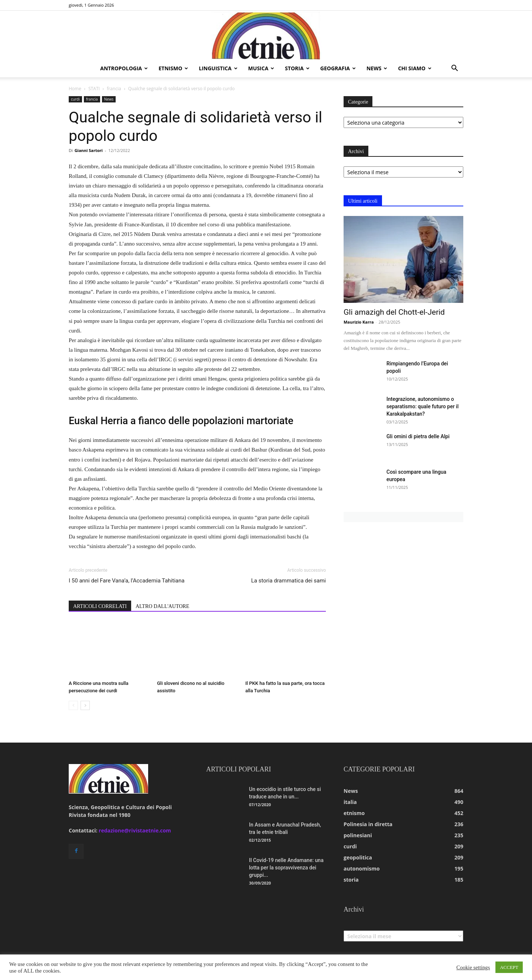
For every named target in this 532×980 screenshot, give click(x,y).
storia (297, 68)
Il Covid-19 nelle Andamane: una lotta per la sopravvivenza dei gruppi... (286, 867)
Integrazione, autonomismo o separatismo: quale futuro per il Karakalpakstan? (422, 406)
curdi (75, 99)
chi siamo (414, 68)
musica (261, 68)
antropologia (124, 68)
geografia (338, 68)
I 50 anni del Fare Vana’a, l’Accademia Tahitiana (126, 580)
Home (75, 88)
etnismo (173, 68)
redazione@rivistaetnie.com (135, 830)
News (109, 99)
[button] (454, 68)
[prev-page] (73, 705)
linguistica (218, 68)
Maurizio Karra (359, 322)
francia (114, 88)
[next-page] (85, 705)
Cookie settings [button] (473, 967)
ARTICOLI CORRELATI (100, 606)
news (376, 68)
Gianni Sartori (89, 150)
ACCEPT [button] (509, 967)
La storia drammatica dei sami (288, 580)
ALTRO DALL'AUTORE (162, 606)
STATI (94, 88)
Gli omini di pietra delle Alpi (418, 436)
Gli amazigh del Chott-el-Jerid (394, 312)
